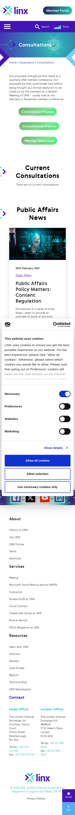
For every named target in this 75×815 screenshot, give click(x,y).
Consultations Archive (39, 126)
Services (16, 566)
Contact (16, 697)
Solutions (14, 654)
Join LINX (14, 537)
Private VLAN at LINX (22, 599)
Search (42, 26)
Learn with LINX (18, 647)
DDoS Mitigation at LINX (24, 627)
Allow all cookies (37, 460)
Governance (27, 62)
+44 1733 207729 (24, 754)
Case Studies (16, 668)
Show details (53, 448)
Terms (12, 551)
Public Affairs (23, 275)
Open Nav (8, 24)
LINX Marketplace (20, 689)
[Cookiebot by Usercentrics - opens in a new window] (53, 324)
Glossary (14, 661)
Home (13, 62)
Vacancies (15, 558)
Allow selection (37, 474)
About (15, 518)
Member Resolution (39, 140)
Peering (13, 577)
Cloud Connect (18, 606)
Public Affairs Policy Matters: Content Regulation (33, 292)
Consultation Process (38, 111)
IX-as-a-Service (18, 620)
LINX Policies (16, 544)
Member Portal (57, 10)
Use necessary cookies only (37, 487)
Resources (18, 635)
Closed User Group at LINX (25, 613)
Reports (13, 675)
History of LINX (18, 530)
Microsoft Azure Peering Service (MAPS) (33, 585)
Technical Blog (18, 682)
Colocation (16, 592)
